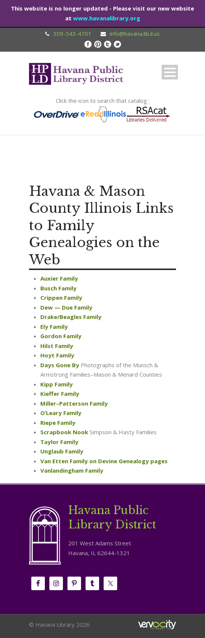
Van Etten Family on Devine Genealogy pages (104, 461)
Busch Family (58, 288)
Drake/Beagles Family (70, 317)
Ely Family (54, 326)
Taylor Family (59, 442)
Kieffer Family (59, 393)
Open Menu (170, 72)
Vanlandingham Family (71, 470)
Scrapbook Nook (64, 432)
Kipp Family (56, 384)
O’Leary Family (60, 413)
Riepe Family (57, 422)
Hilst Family (56, 346)
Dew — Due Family (66, 307)
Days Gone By (59, 365)
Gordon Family (60, 336)
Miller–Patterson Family (74, 403)
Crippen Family (61, 297)
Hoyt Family (57, 355)
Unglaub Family (61, 451)
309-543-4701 (72, 33)
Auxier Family (59, 278)
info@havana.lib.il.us (135, 33)
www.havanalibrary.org (106, 18)
